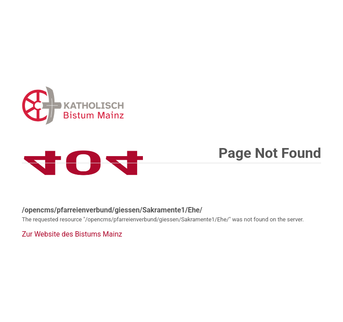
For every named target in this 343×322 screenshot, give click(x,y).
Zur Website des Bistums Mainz (72, 234)
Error (119, 105)
